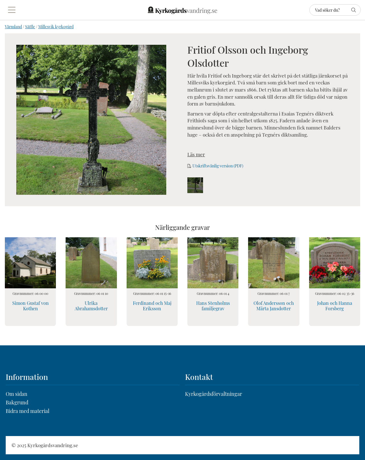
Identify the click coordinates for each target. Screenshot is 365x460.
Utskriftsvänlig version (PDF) (217, 166)
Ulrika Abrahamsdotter (91, 305)
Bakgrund (17, 402)
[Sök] (335, 10)
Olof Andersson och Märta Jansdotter (274, 305)
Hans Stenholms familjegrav (213, 305)
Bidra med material (27, 411)
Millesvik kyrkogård (56, 26)
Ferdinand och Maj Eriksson (152, 305)
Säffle (30, 26)
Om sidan (16, 393)
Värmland (13, 26)
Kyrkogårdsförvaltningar (213, 393)
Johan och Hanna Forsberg (334, 305)
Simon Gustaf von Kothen (30, 305)
